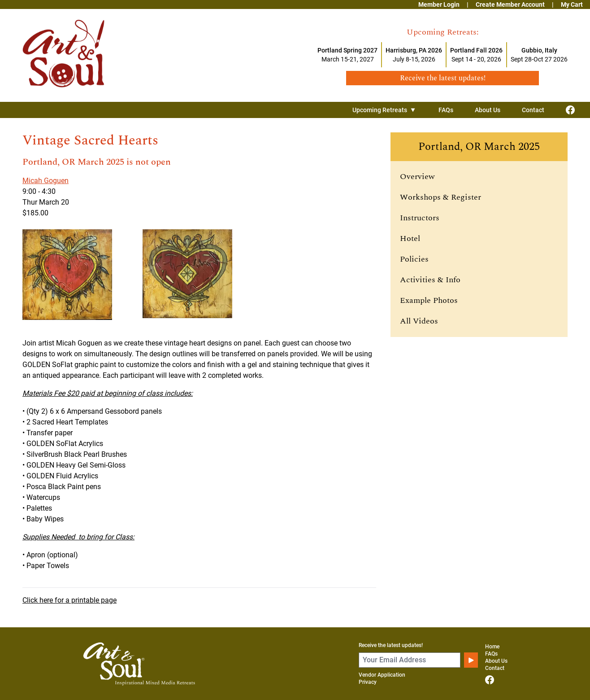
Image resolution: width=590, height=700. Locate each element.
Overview (417, 177)
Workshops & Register (440, 197)
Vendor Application (382, 675)
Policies (414, 259)
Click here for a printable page (69, 600)
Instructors (419, 218)
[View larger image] (78, 274)
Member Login (439, 4)
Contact (533, 110)
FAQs (445, 110)
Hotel (410, 238)
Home (492, 646)
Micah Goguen (45, 180)
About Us (487, 110)
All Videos (419, 321)
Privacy (368, 682)
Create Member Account (510, 4)
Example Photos (429, 300)
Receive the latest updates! (391, 645)
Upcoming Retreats (384, 110)
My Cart (572, 4)
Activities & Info (430, 280)
